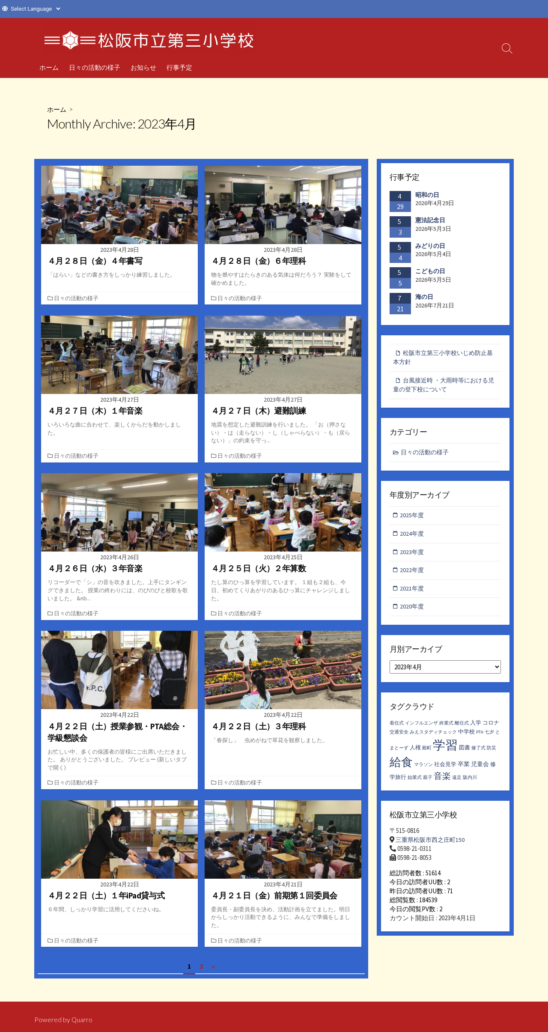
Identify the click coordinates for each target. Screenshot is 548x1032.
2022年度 (412, 574)
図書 (464, 752)
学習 (445, 750)
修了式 (478, 753)
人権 (415, 752)
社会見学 (445, 769)
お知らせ (143, 67)
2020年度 (412, 611)
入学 (475, 728)
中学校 (466, 737)
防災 (491, 753)
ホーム (49, 67)
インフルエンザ (421, 728)
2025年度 (412, 518)
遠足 (457, 782)
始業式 (415, 782)
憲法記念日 (430, 220)
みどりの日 (430, 246)
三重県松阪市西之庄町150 (432, 845)
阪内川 (470, 782)
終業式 (446, 728)
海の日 (424, 297)
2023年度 (412, 555)
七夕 (489, 737)
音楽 (442, 780)
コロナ (490, 728)
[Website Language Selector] (35, 8)
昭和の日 (427, 195)
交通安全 (399, 737)
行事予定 (179, 67)
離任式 (462, 728)
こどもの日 (430, 271)
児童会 (480, 769)
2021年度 (412, 592)
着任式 (397, 728)
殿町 (427, 753)
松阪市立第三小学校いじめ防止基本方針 (443, 358)
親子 (427, 782)
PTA (479, 737)
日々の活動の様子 (94, 67)
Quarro (82, 1019)
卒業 (464, 769)
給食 (401, 767)
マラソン (423, 770)
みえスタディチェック (433, 737)
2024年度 (412, 537)
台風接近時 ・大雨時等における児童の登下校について (443, 386)
